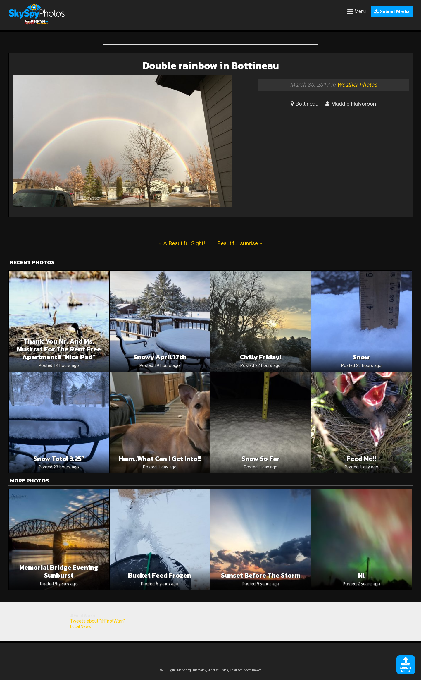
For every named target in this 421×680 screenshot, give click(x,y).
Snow (361, 357)
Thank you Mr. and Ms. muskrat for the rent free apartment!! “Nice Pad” (59, 349)
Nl (361, 575)
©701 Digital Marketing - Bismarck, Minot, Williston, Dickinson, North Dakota (210, 670)
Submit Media (392, 11)
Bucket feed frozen (159, 575)
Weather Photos (357, 84)
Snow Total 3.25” (58, 459)
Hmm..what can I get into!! (160, 459)
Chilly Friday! (260, 357)
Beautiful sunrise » (239, 243)
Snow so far (260, 459)
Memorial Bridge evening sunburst (58, 571)
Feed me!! (361, 459)
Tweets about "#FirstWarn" (97, 621)
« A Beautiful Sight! (182, 243)
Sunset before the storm (260, 575)
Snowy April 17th (159, 357)
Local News (80, 626)
